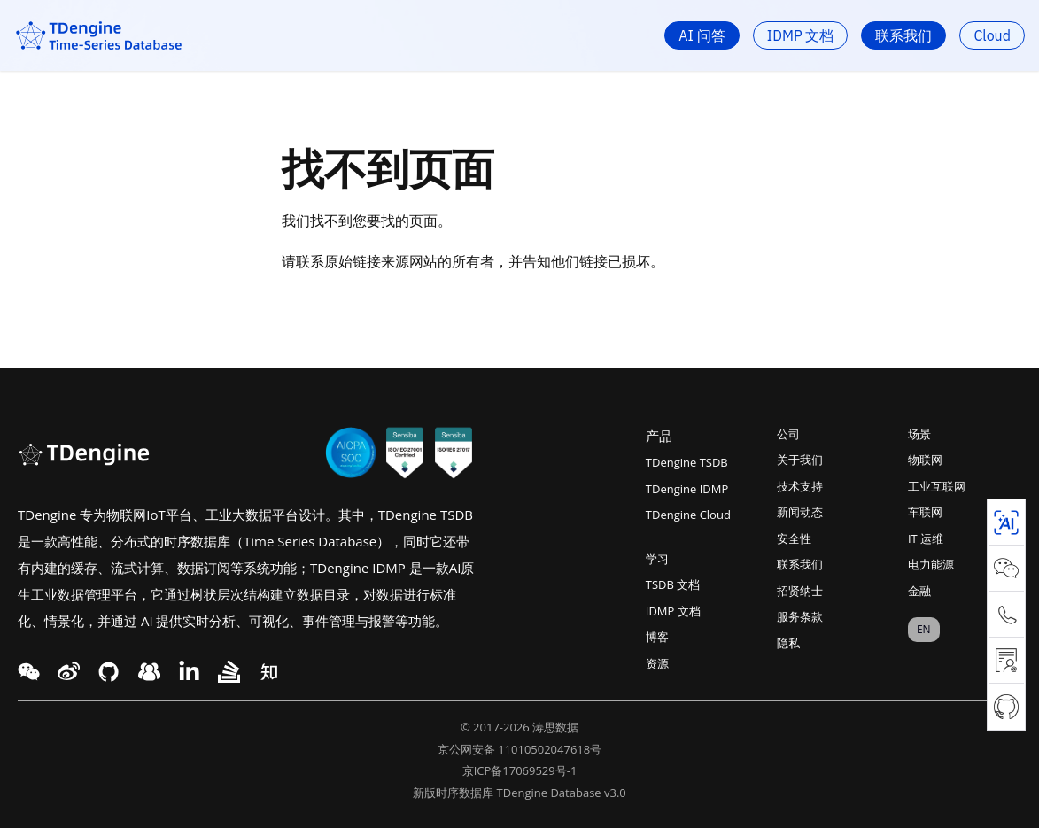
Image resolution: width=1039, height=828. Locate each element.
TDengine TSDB (687, 462)
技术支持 (800, 486)
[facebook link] (108, 672)
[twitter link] (69, 672)
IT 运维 (925, 538)
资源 (657, 663)
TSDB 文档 (673, 584)
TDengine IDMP (687, 489)
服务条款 (800, 616)
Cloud (992, 35)
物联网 (925, 460)
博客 (657, 637)
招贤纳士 (800, 591)
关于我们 (800, 460)
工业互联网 (936, 486)
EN (924, 629)
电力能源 (931, 564)
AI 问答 (701, 35)
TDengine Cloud (688, 514)
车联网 (925, 512)
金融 (919, 591)
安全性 (794, 538)
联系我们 (903, 35)
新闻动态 (800, 512)
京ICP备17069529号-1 (520, 770)
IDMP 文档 (800, 35)
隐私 (788, 643)
